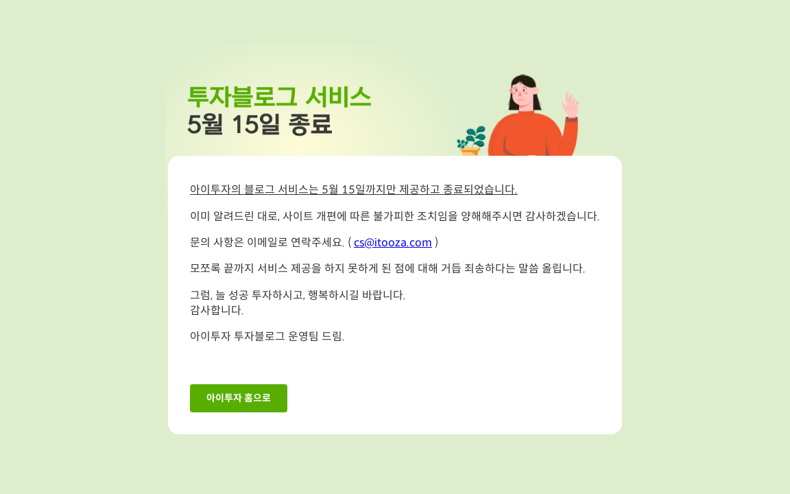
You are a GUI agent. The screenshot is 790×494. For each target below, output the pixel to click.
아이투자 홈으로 (238, 398)
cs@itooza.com (393, 243)
